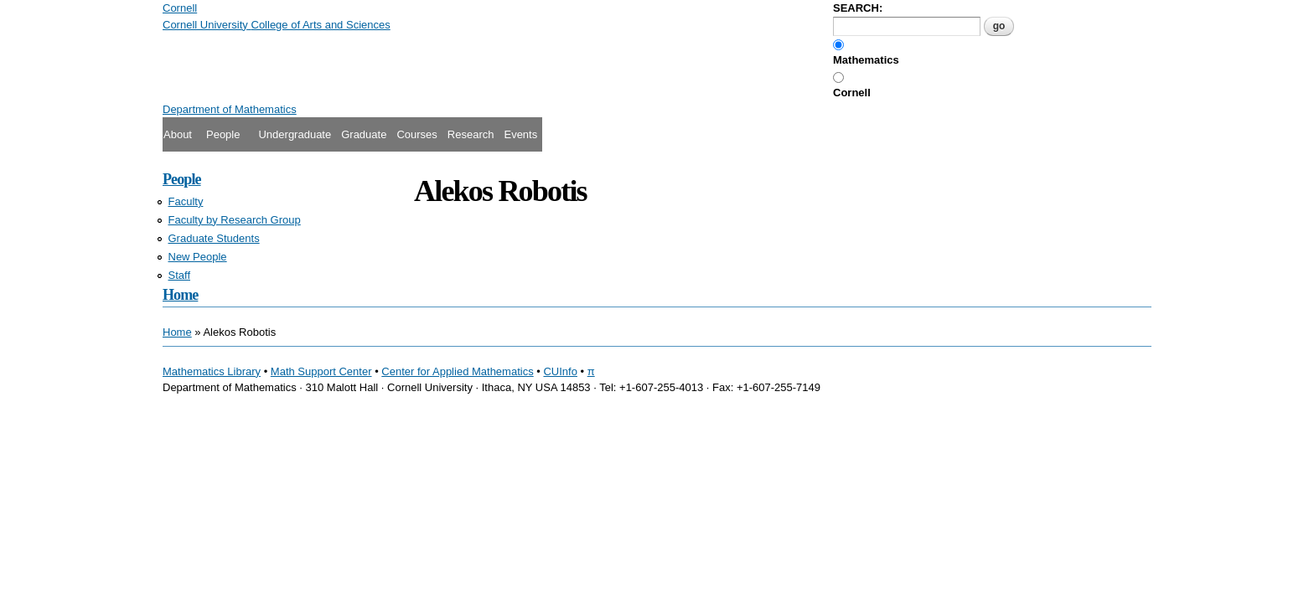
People (223, 134)
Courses (416, 134)
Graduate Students (214, 238)
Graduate (363, 134)
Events (520, 134)
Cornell (852, 92)
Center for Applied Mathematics (457, 371)
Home (180, 294)
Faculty (186, 201)
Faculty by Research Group (234, 220)
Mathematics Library (212, 371)
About (177, 134)
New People (197, 256)
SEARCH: (857, 8)
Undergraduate (294, 134)
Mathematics (866, 60)
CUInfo (560, 371)
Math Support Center (321, 371)
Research (470, 134)
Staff (179, 275)
